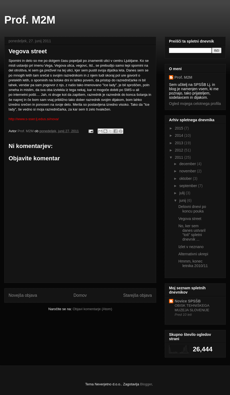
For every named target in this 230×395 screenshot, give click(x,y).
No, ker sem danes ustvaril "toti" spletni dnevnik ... (191, 232)
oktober (186, 178)
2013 (179, 143)
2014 (179, 135)
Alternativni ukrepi (193, 254)
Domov (80, 295)
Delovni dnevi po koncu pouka (192, 208)
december (188, 164)
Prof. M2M (29, 20)
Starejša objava (137, 295)
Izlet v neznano (191, 247)
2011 (179, 157)
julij (182, 193)
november (188, 171)
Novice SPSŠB (188, 301)
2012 (179, 150)
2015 (179, 128)
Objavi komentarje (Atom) (92, 309)
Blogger (146, 384)
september (188, 186)
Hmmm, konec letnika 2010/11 (193, 263)
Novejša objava (23, 295)
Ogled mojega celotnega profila (195, 103)
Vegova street (189, 219)
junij (183, 200)
